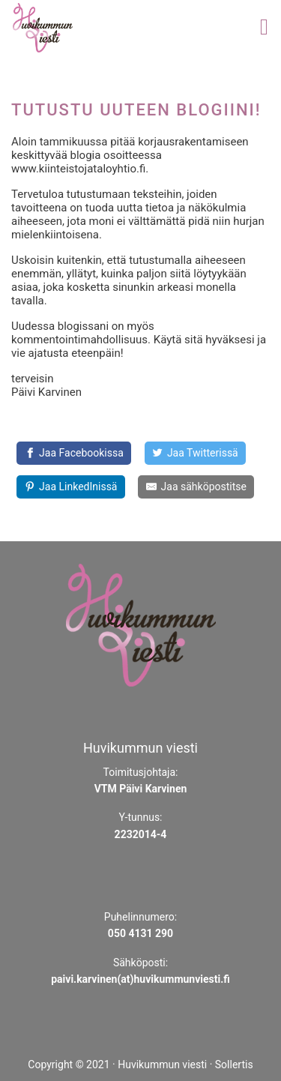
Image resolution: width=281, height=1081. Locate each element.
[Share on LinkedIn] (70, 487)
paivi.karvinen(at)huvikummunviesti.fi (140, 979)
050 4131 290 (140, 933)
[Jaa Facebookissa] (73, 453)
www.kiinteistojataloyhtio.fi (78, 168)
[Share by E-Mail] (196, 487)
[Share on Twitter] (195, 453)
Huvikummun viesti (162, 1065)
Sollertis (234, 1065)
